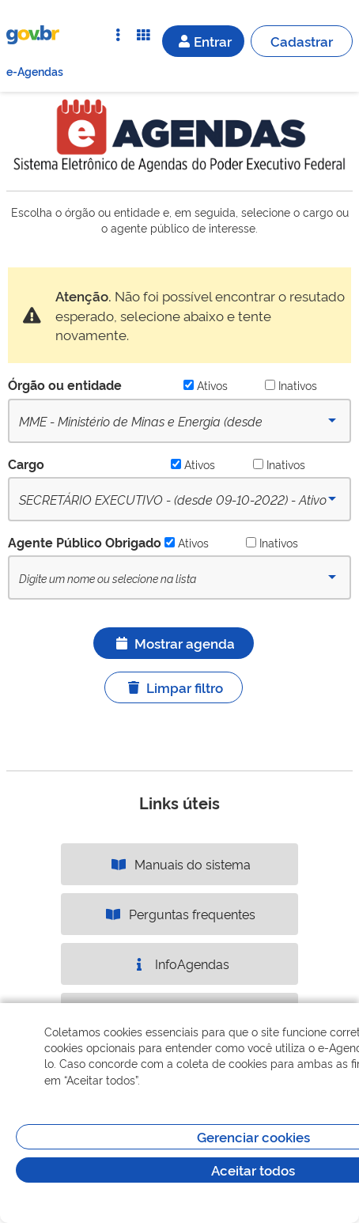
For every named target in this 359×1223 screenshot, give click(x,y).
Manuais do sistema (180, 864)
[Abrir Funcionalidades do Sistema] (143, 34)
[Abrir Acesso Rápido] (117, 34)
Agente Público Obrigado (84, 542)
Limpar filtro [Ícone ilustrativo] (173, 687)
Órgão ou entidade (65, 384)
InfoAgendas (179, 963)
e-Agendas (34, 70)
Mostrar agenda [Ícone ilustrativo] (173, 643)
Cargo (26, 463)
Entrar (203, 41)
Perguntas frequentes (179, 913)
